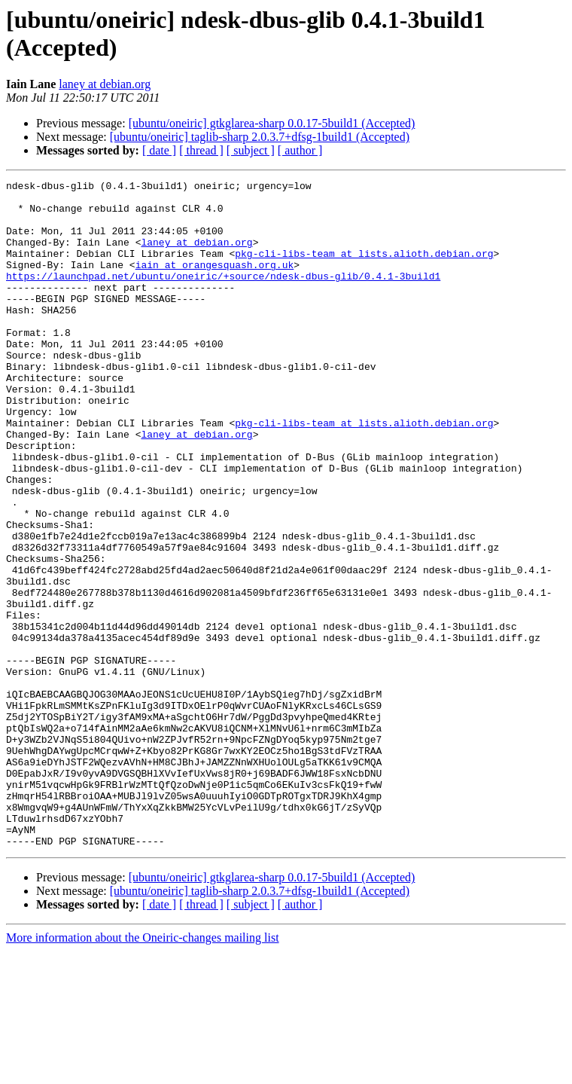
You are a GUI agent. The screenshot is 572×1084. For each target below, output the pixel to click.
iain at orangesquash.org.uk (214, 282)
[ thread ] (201, 150)
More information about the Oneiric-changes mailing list (142, 1070)
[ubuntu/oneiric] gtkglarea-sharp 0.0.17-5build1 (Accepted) (272, 123)
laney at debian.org (105, 84)
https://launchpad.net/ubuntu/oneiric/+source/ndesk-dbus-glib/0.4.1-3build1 (223, 296)
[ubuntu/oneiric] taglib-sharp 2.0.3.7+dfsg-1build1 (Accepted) (259, 136)
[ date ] (159, 150)
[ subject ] (251, 150)
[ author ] (300, 150)
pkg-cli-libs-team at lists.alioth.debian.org (364, 269)
